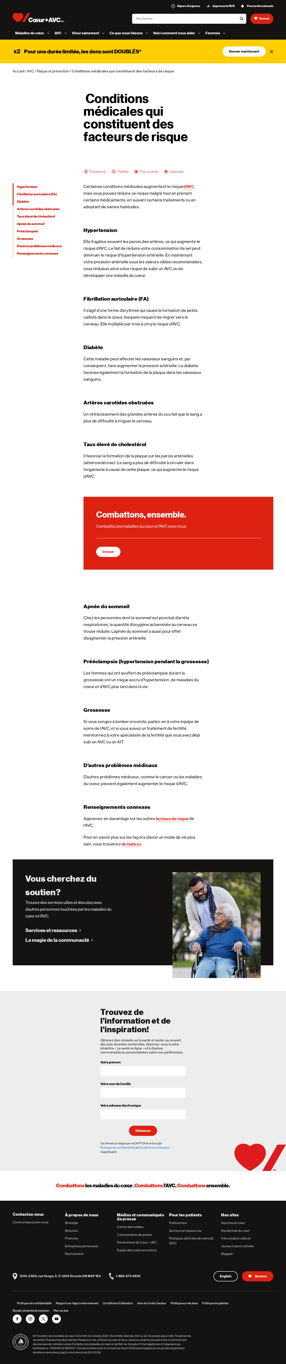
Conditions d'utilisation (154, 1147)
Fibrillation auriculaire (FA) (37, 194)
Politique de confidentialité (117, 1147)
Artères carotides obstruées (38, 209)
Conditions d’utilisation (118, 1303)
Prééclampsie (27, 231)
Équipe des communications (137, 1250)
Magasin (227, 1254)
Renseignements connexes (37, 253)
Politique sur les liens (184, 1303)
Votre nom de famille (115, 1084)
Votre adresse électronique (120, 1106)
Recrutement (74, 1254)
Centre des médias (130, 1227)
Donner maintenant (244, 51)
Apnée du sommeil (31, 224)
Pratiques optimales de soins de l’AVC (191, 1240)
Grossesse (25, 239)
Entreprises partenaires (81, 1246)
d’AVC (188, 186)
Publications (178, 1223)
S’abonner (143, 1131)
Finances (71, 1238)
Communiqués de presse (134, 1234)
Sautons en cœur (233, 1223)
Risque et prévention (53, 71)
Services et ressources (51, 930)
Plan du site (60, 1310)
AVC (30, 71)
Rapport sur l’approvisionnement (77, 1303)
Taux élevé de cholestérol (36, 216)
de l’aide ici (131, 844)
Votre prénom (110, 1062)
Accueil (18, 71)
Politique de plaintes (215, 1303)
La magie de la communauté (57, 940)
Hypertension (27, 187)
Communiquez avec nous (30, 1222)
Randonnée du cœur (235, 1230)
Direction (71, 1230)
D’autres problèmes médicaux (39, 246)
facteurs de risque (172, 818)
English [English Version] (225, 1276)
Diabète (23, 202)
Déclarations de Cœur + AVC (137, 1242)
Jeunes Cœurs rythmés (237, 1246)
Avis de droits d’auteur (151, 1303)
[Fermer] (271, 51)
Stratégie (71, 1223)
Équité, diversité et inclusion (31, 1310)
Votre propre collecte (236, 1238)
